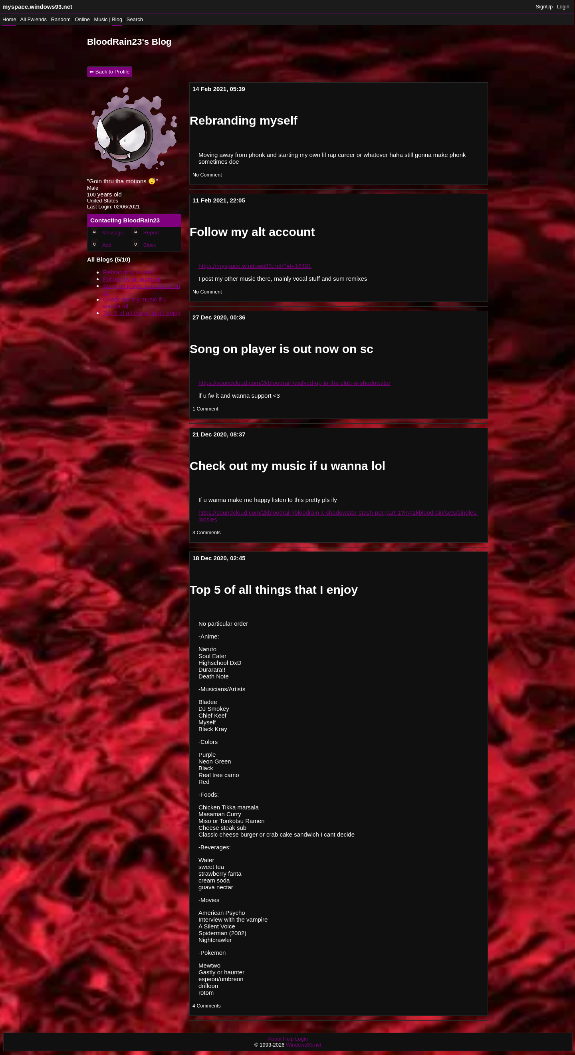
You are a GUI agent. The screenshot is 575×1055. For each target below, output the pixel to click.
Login (563, 7)
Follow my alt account (132, 279)
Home (9, 19)
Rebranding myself (128, 272)
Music (101, 19)
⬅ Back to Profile (109, 72)
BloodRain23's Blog (129, 42)
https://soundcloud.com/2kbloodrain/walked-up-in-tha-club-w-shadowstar (294, 382)
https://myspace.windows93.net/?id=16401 (254, 265)
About (275, 1039)
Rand (61, 19)
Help (288, 1039)
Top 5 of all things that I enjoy (141, 312)
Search (135, 19)
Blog (117, 19)
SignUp (544, 7)
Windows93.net (303, 1045)
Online (82, 19)
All (33, 19)
